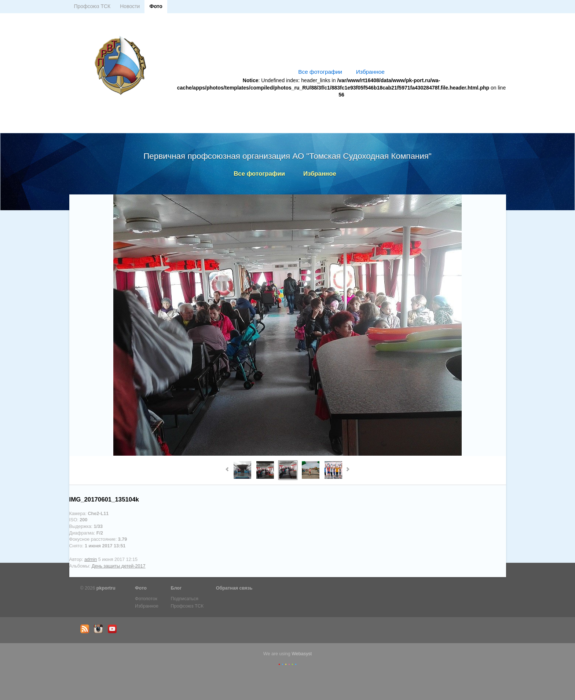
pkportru (106, 588)
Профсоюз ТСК (92, 6)
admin (90, 559)
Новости (130, 6)
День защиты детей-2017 (119, 566)
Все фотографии (320, 72)
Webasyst (302, 653)
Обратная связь (234, 588)
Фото (155, 6)
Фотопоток (146, 598)
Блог (176, 588)
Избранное (370, 72)
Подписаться (184, 598)
